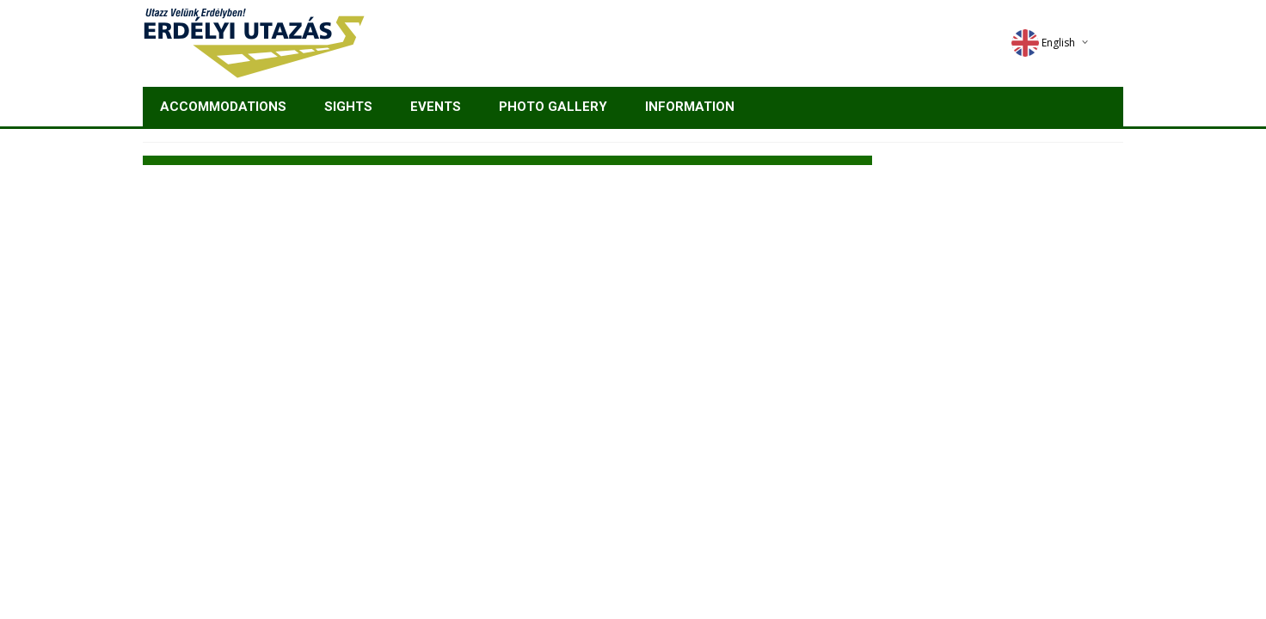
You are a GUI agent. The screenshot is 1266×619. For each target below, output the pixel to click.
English (1043, 42)
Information (689, 106)
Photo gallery (553, 106)
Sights (348, 106)
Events (435, 106)
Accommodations (223, 106)
